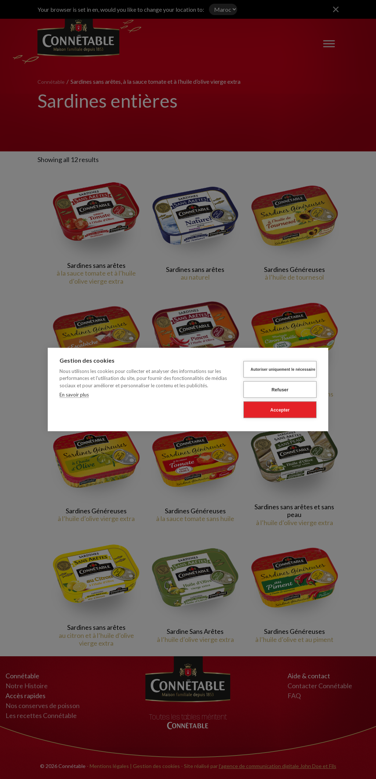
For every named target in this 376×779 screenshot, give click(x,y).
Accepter (280, 409)
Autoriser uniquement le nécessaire (283, 369)
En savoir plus (74, 394)
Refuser (279, 389)
